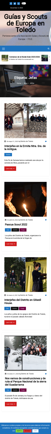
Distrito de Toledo (27, 141)
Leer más (10, 168)
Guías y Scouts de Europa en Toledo (25, 23)
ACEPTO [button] (19, 431)
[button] (48, 49)
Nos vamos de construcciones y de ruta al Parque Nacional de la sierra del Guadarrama (25, 381)
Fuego (23, 230)
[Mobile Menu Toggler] (3, 49)
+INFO (35, 431)
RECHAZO (27, 431)
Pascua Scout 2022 (16, 224)
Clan (8, 230)
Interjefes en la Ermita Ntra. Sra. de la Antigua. (25, 148)
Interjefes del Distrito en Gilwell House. (22, 301)
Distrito (8, 154)
